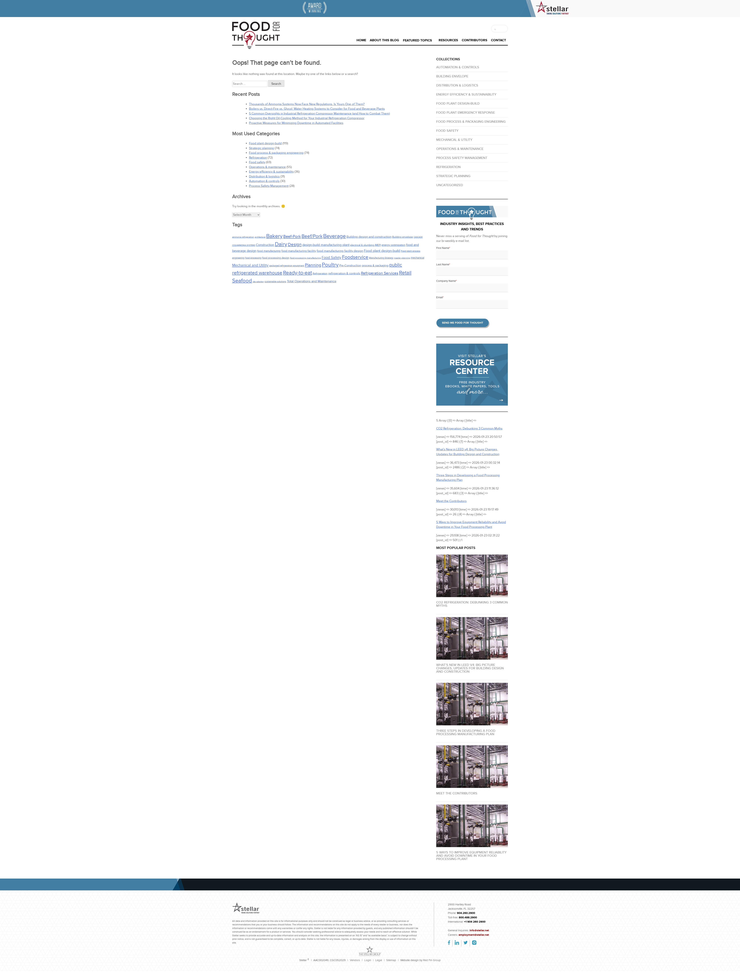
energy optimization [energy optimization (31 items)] (393, 245)
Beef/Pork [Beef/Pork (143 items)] (312, 236)
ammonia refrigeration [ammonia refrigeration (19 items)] (243, 237)
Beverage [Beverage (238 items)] (334, 236)
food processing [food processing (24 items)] (253, 257)
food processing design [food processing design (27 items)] (275, 257)
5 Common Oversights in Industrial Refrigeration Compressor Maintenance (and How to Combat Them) (319, 113)
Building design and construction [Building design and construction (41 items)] (369, 237)
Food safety (257, 162)
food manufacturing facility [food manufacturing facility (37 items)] (298, 251)
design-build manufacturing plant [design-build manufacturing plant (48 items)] (325, 245)
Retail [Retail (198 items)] (405, 273)
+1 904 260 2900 (474, 922)
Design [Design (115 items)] (295, 244)
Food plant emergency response (465, 113)
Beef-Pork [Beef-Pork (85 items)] (292, 236)
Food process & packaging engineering (276, 153)
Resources (448, 40)
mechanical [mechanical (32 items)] (417, 257)
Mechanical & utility (454, 140)
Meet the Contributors (456, 793)
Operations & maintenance (267, 167)
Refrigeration (258, 158)
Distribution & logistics (264, 176)
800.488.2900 (468, 917)
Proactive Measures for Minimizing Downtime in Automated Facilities (296, 123)
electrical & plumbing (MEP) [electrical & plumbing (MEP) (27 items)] (365, 245)
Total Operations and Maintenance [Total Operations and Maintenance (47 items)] (311, 281)
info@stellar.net (479, 930)
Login (367, 960)
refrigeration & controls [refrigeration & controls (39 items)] (344, 273)
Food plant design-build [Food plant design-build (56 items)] (382, 251)
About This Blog (384, 40)
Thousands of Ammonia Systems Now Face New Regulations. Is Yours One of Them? (307, 104)
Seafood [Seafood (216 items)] (242, 281)
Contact (498, 40)
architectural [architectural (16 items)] (260, 237)
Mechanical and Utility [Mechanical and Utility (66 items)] (250, 265)
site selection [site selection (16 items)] (258, 282)
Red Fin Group (432, 960)
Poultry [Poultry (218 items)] (330, 265)
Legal (378, 960)
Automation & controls (264, 181)
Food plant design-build (265, 143)
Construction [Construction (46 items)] (265, 245)
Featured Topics (417, 40)
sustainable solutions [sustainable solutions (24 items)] (275, 281)
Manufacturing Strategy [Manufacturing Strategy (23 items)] (381, 257)
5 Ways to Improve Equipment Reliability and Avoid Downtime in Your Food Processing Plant (471, 855)
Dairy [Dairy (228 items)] (281, 244)
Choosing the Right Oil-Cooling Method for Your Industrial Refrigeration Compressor (306, 118)
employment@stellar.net (474, 935)
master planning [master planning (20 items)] (402, 258)
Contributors (474, 40)
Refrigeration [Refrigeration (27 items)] (320, 273)
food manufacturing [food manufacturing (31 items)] (269, 251)
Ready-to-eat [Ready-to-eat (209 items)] (297, 273)
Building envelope (452, 76)
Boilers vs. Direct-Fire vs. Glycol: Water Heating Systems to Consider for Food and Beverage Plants (317, 109)
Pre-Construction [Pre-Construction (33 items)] (350, 265)
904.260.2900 (466, 913)
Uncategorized (449, 185)
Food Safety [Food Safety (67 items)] (331, 257)
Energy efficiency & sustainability (271, 172)
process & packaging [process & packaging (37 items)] (375, 265)
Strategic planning (261, 148)
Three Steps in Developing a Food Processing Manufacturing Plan (465, 732)
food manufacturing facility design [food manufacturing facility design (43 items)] (340, 251)
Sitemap (391, 960)
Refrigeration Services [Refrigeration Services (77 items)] (379, 273)
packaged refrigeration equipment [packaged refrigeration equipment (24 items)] (286, 265)
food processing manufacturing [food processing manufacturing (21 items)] (305, 258)
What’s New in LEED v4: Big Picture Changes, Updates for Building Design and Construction (470, 668)
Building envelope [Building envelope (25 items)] (402, 237)
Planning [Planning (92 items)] (313, 265)
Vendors (355, 960)
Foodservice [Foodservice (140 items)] (355, 257)
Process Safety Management (269, 186)
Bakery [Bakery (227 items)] (274, 236)
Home (361, 40)
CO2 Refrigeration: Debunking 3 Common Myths (472, 604)
